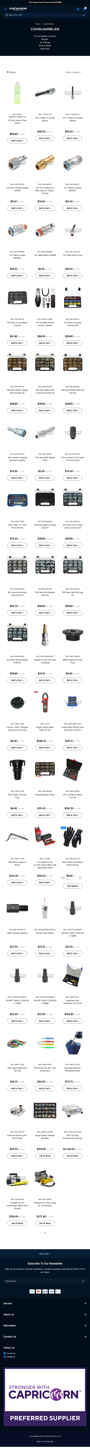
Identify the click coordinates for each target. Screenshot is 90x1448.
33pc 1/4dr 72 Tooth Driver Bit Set (17, 526)
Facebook (9, 1354)
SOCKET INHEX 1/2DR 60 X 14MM (72, 935)
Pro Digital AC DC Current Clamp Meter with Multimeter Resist (45, 866)
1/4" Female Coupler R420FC (73, 189)
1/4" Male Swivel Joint (72, 255)
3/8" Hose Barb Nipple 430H (45, 459)
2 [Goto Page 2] (45, 1234)
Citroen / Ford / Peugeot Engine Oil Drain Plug (17, 729)
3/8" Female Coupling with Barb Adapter (17, 459)
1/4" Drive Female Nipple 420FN (17, 189)
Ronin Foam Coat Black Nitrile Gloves (72, 864)
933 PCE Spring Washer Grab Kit (17, 661)
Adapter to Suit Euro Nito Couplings (45, 661)
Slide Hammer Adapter (17, 934)
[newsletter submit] (83, 1282)
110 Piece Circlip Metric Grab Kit (17, 324)
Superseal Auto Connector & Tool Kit (72, 1002)
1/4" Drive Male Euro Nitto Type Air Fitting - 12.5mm (45, 191)
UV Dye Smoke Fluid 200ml (17, 121)
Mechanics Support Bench (17, 864)
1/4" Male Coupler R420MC (17, 256)
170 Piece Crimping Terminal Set (72, 324)
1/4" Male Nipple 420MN (45, 255)
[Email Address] (45, 1282)
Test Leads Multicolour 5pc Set (17, 1070)
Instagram (9, 1358)
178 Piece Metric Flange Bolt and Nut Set (17, 391)
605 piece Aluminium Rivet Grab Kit (17, 594)
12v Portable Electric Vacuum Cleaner (45, 324)
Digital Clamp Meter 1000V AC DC (45, 729)
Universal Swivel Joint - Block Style (17, 1137)
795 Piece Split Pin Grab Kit (72, 594)
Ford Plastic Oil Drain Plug (17, 796)
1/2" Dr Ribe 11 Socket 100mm (45, 119)
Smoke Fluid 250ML (45, 934)
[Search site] (83, 15)
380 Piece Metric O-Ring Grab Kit (45, 526)
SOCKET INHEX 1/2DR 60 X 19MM (45, 1002)
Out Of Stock (45, 1157)
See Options (72, 887)
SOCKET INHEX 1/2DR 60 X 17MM (17, 1002)
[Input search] (45, 15)
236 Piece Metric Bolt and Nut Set (72, 391)
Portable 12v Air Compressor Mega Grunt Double (17, 1207)
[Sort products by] (73, 72)
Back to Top (45, 1255)
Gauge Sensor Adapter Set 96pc (45, 1137)
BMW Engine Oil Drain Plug (72, 661)
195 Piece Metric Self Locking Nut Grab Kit (45, 391)
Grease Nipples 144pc (45, 795)
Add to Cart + (17, 141)
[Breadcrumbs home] (37, 24)
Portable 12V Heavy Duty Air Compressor (45, 1205)
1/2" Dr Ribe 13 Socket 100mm (73, 119)
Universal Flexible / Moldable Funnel (72, 1070)
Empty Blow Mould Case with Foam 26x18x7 (72, 729)
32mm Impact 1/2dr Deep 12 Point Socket (72, 459)
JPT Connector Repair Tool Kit (72, 796)
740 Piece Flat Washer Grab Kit (45, 594)
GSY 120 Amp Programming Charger (72, 1137)
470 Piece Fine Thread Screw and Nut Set (72, 526)
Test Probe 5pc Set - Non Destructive (45, 1070)
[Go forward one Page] (48, 1234)
